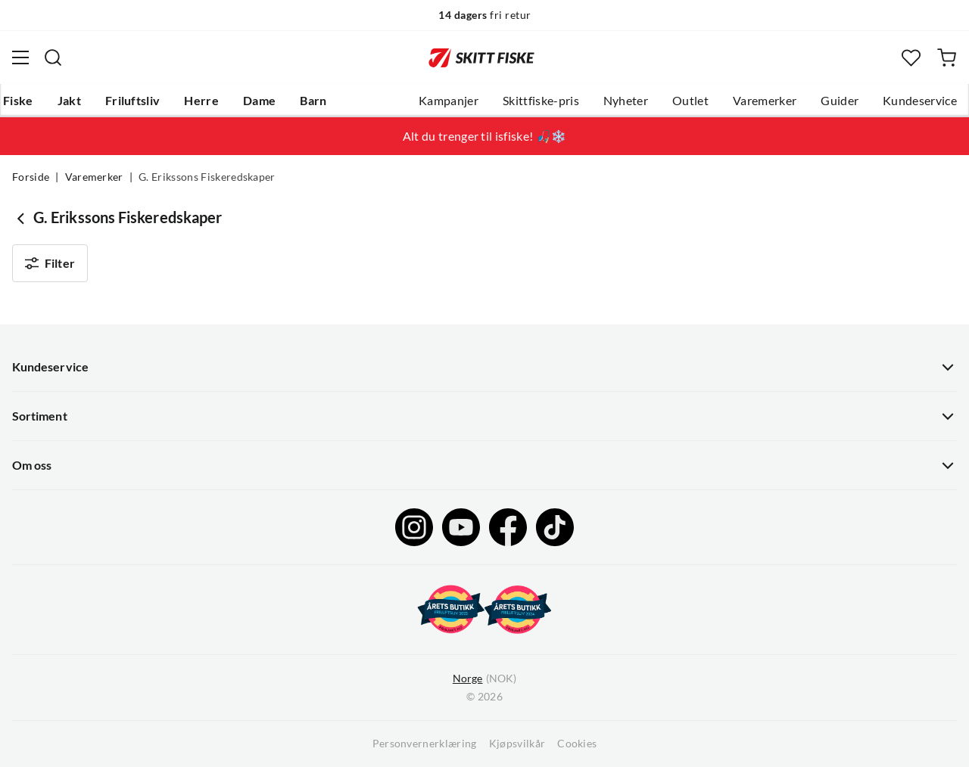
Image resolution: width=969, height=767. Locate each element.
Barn (313, 100)
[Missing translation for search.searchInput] (53, 57)
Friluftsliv (132, 100)
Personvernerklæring (424, 744)
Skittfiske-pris (541, 100)
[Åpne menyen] (20, 57)
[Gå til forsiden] (481, 57)
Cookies (577, 744)
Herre (201, 100)
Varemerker (764, 100)
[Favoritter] (911, 58)
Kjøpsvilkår (517, 744)
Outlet (690, 100)
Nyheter (625, 100)
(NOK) (484, 679)
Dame (259, 100)
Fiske (18, 100)
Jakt (69, 100)
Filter (50, 263)
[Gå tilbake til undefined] (22, 218)
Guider (839, 100)
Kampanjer (448, 100)
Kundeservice (920, 100)
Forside (30, 177)
